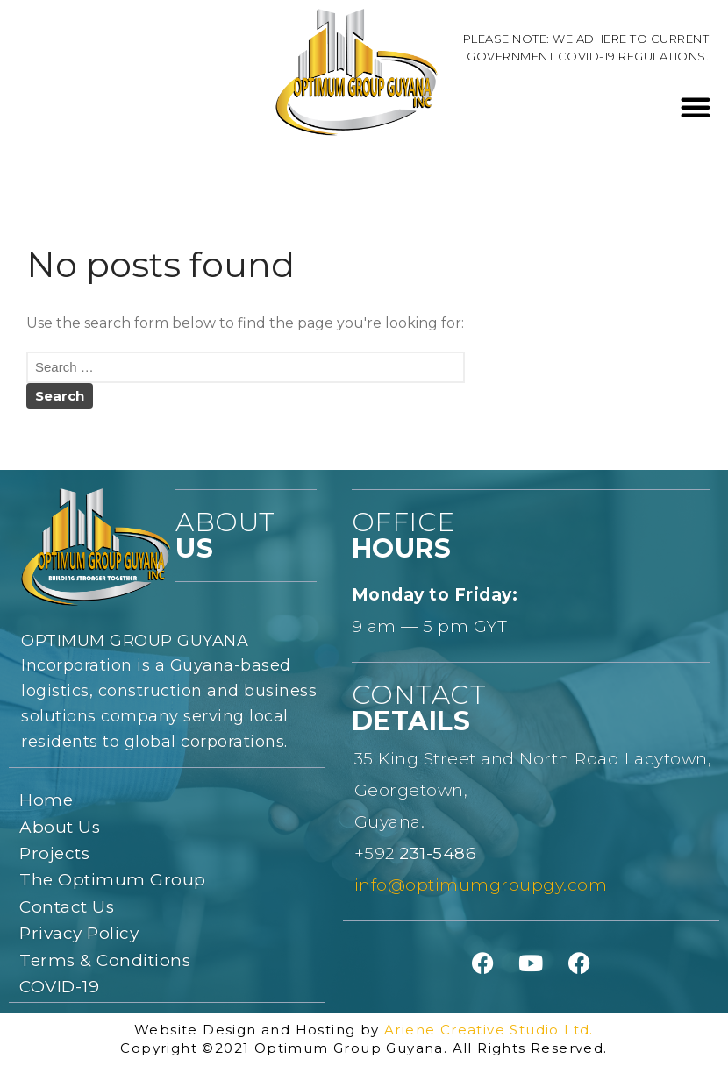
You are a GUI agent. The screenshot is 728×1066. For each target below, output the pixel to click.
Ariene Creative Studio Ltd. (489, 1029)
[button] (695, 107)
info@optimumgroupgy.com (481, 885)
